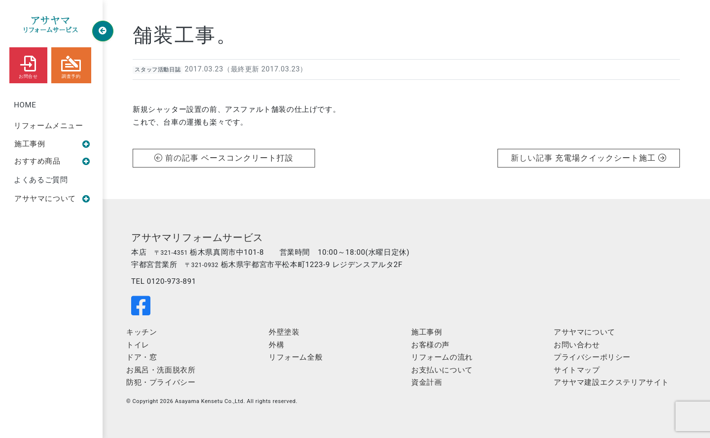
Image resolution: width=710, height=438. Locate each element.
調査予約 (71, 65)
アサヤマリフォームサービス (197, 237)
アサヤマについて (52, 198)
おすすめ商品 (52, 161)
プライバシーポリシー (592, 357)
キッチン (141, 332)
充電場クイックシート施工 (610, 158)
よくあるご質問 (41, 179)
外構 (276, 344)
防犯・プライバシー (160, 382)
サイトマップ (577, 370)
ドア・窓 (141, 357)
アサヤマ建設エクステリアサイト (611, 382)
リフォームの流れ (442, 357)
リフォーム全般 (295, 357)
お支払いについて (442, 370)
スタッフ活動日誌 (157, 70)
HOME (25, 105)
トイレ (137, 344)
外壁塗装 (284, 332)
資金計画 (426, 382)
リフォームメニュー (48, 125)
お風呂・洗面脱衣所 (160, 370)
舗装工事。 (185, 35)
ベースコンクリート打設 (247, 158)
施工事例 (52, 143)
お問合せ (28, 65)
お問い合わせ (577, 344)
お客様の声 (430, 344)
